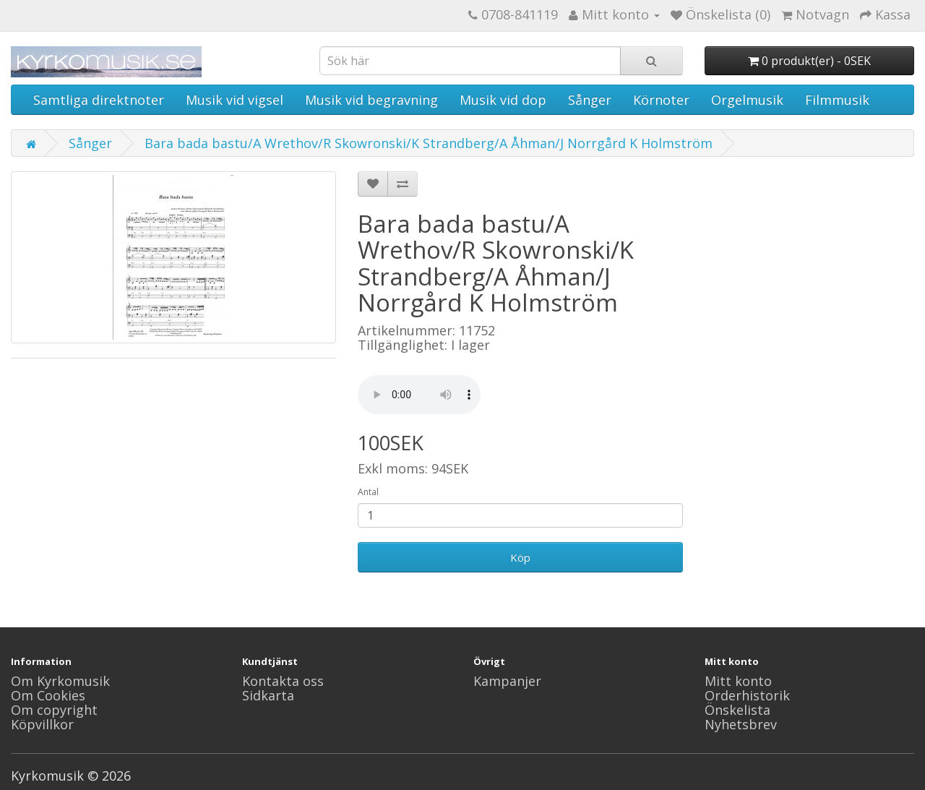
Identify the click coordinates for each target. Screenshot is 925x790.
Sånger (589, 99)
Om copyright (54, 709)
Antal (368, 492)
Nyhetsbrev (741, 724)
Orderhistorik (747, 695)
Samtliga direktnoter (98, 99)
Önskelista (737, 709)
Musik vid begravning (371, 99)
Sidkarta (268, 695)
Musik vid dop (503, 99)
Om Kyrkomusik (60, 681)
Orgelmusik (747, 99)
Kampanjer (507, 681)
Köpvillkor (42, 724)
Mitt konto (738, 681)
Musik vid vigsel (234, 99)
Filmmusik (837, 99)
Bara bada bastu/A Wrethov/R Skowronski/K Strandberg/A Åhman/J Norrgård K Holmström (429, 143)
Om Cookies (48, 695)
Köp (520, 557)
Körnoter (661, 99)
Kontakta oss (283, 681)
